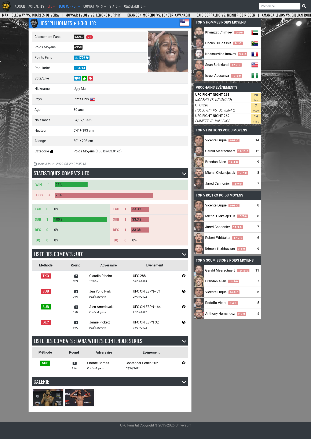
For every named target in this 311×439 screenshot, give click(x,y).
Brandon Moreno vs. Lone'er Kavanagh (158, 15)
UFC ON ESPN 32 (146, 322)
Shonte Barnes (98, 363)
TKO (46, 276)
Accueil (21, 6)
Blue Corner (69, 6)
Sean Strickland (223, 65)
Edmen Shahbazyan (225, 249)
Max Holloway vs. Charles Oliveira (30, 15)
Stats (115, 6)
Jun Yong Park (100, 291)
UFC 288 (139, 276)
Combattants (94, 6)
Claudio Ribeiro (100, 276)
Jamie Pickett (99, 322)
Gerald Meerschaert (227, 151)
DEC (46, 322)
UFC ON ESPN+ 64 (147, 307)
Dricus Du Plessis (224, 43)
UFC (51, 6)
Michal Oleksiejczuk (226, 173)
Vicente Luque (222, 140)
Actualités (36, 6)
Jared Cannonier (224, 183)
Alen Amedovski (101, 307)
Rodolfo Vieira (221, 303)
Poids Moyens (84, 151)
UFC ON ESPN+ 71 (147, 291)
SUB (46, 291)
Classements (135, 6)
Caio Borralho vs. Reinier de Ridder (226, 15)
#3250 (79, 37)
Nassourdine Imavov (226, 54)
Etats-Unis (81, 99)
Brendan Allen (222, 162)
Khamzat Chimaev (224, 32)
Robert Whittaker (224, 238)
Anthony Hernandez (225, 314)
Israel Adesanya (223, 76)
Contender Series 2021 (143, 363)
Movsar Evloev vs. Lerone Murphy (93, 15)
